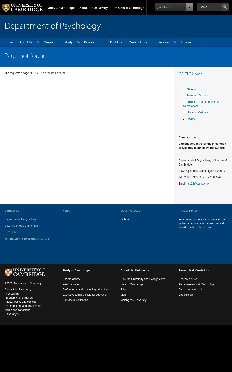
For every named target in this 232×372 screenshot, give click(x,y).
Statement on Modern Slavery (23, 305)
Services (164, 42)
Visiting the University (134, 300)
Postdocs (116, 42)
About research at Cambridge (196, 284)
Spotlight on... (187, 294)
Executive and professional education (85, 294)
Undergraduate (72, 279)
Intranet (186, 42)
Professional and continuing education (86, 289)
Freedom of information (19, 297)
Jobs (123, 289)
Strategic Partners (197, 112)
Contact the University (18, 289)
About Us (26, 42)
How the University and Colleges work (143, 279)
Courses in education (75, 300)
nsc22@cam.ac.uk (198, 183)
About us (191, 89)
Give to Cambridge (132, 284)
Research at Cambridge (128, 8)
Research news (188, 279)
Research (90, 42)
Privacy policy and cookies (20, 301)
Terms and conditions (17, 310)
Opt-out (125, 219)
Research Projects (197, 95)
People (48, 42)
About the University (93, 8)
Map (123, 294)
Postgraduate (71, 284)
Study (68, 42)
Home (9, 42)
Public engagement (190, 289)
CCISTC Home (191, 74)
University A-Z (13, 314)
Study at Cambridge (61, 8)
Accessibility (12, 293)
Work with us (138, 42)
